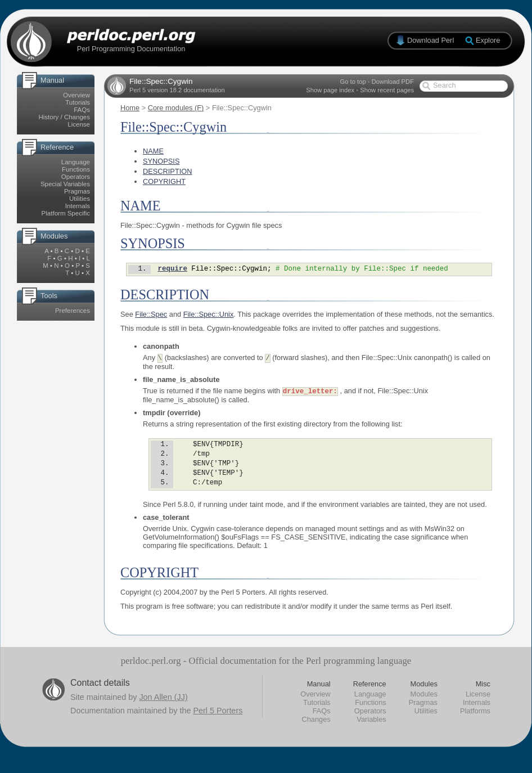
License (78, 124)
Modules (424, 705)
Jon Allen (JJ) (163, 708)
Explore (488, 40)
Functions (76, 169)
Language (75, 162)
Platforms (475, 722)
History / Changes (64, 117)
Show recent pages (387, 90)
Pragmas (77, 191)
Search (444, 85)
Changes (315, 730)
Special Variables (65, 184)
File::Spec (151, 316)
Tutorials (77, 102)
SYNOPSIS (161, 161)
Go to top (353, 81)
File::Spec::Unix (208, 316)
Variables (371, 730)
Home (129, 108)
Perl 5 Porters (217, 721)
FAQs (82, 109)
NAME (153, 151)
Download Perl (430, 40)
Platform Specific (66, 213)
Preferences (72, 310)
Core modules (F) (176, 108)
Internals (77, 206)
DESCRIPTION (167, 171)
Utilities (79, 198)
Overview (76, 95)
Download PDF (393, 81)
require (172, 270)
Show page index (330, 90)
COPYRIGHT (164, 181)
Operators (75, 176)
